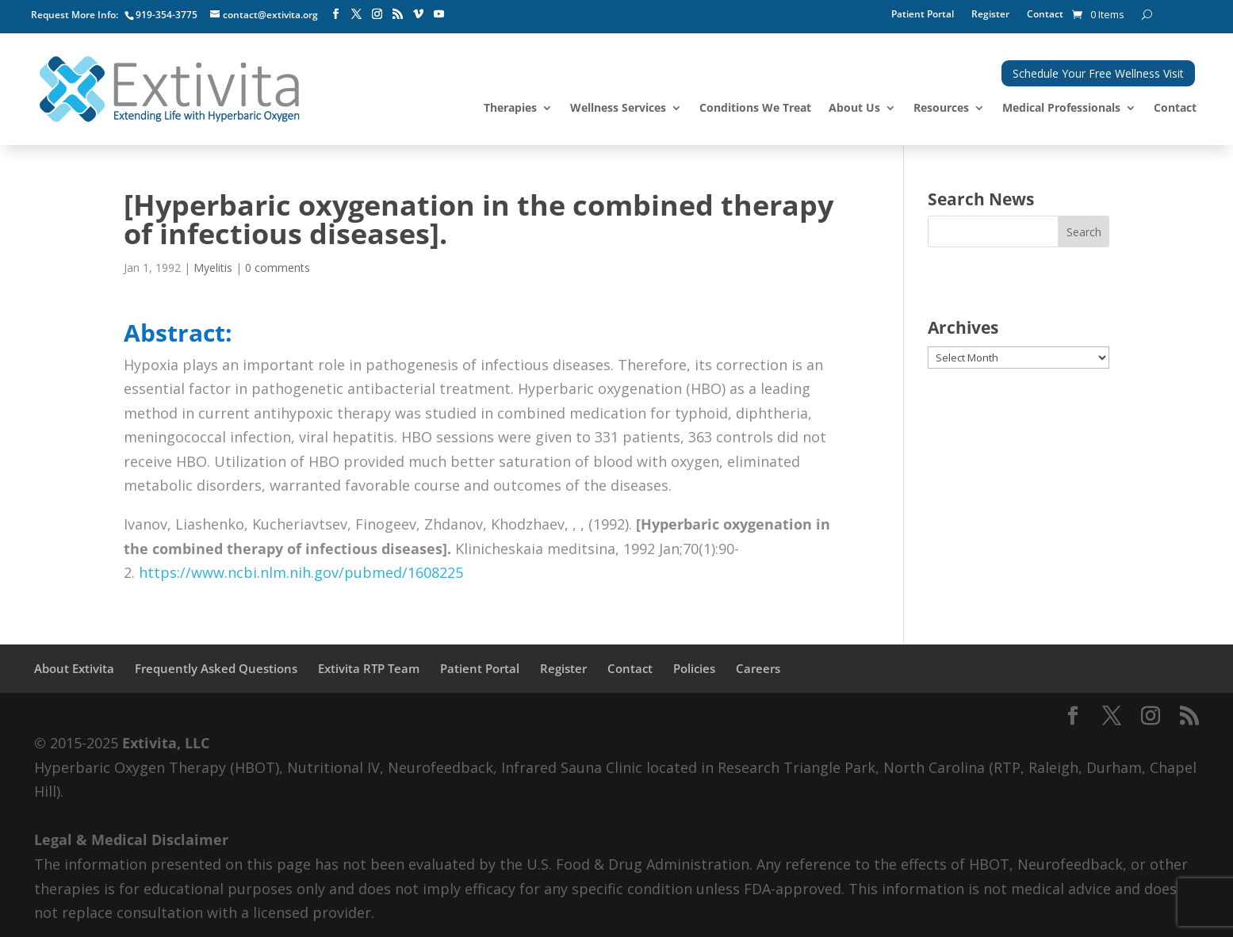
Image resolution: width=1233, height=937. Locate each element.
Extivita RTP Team (368, 668)
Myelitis (212, 267)
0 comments (277, 267)
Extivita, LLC (165, 742)
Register (990, 15)
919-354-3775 (166, 14)
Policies (694, 668)
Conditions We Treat (755, 108)
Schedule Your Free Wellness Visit (1098, 73)
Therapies (510, 108)
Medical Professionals (1061, 108)
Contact (1045, 15)
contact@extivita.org (270, 14)
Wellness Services (618, 108)
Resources (941, 108)
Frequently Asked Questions (216, 668)
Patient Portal (922, 15)
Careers (758, 668)
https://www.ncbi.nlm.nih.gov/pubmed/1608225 (301, 572)
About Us (854, 108)
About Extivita (74, 668)
